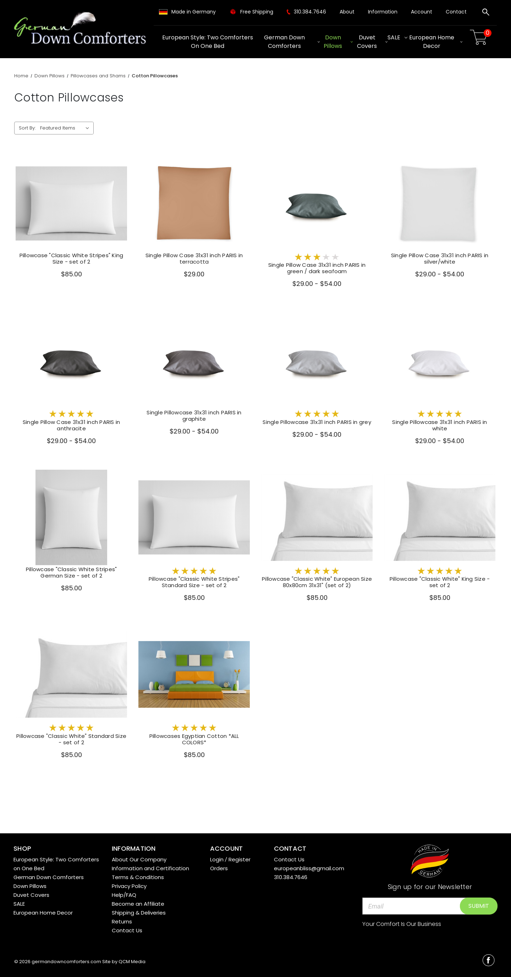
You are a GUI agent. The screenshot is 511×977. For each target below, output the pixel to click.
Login (217, 859)
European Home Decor (435, 41)
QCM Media (132, 961)
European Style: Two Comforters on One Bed (207, 41)
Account (421, 11)
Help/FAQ (124, 895)
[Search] (485, 13)
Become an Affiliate (138, 903)
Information (382, 11)
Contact (456, 11)
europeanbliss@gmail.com (309, 868)
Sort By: (27, 128)
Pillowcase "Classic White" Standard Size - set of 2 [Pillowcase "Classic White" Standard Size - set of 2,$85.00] (71, 739)
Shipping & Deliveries (139, 912)
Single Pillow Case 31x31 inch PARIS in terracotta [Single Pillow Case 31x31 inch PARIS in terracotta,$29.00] (194, 258)
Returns (122, 921)
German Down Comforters (291, 41)
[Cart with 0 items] (480, 37)
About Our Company (139, 859)
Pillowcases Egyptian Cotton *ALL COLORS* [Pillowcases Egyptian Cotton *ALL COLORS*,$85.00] (194, 739)
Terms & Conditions (138, 877)
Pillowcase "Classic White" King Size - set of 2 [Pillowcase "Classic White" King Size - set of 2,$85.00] (440, 582)
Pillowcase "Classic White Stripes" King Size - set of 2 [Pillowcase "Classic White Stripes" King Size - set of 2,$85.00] (71, 258)
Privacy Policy (129, 886)
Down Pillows (338, 41)
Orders (219, 868)
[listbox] (66, 128)
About (347, 11)
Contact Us (127, 930)
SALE (397, 37)
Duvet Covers (372, 41)
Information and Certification (150, 868)
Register (240, 859)
